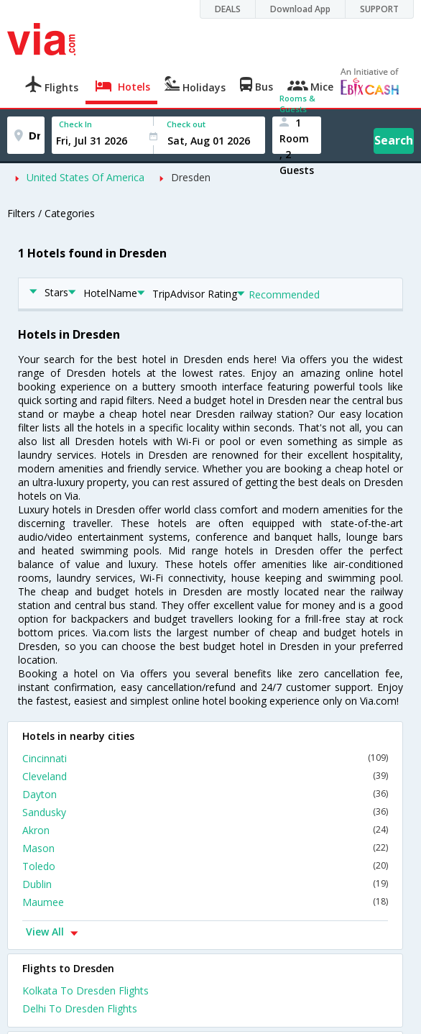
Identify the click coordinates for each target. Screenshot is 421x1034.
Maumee (205, 902)
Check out (186, 124)
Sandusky (205, 812)
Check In (75, 124)
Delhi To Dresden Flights (79, 1008)
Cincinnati (205, 758)
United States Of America (85, 177)
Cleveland (205, 776)
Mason (205, 848)
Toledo (205, 866)
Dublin (205, 884)
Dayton (205, 794)
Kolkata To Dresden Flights (85, 990)
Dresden (190, 177)
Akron (205, 830)
